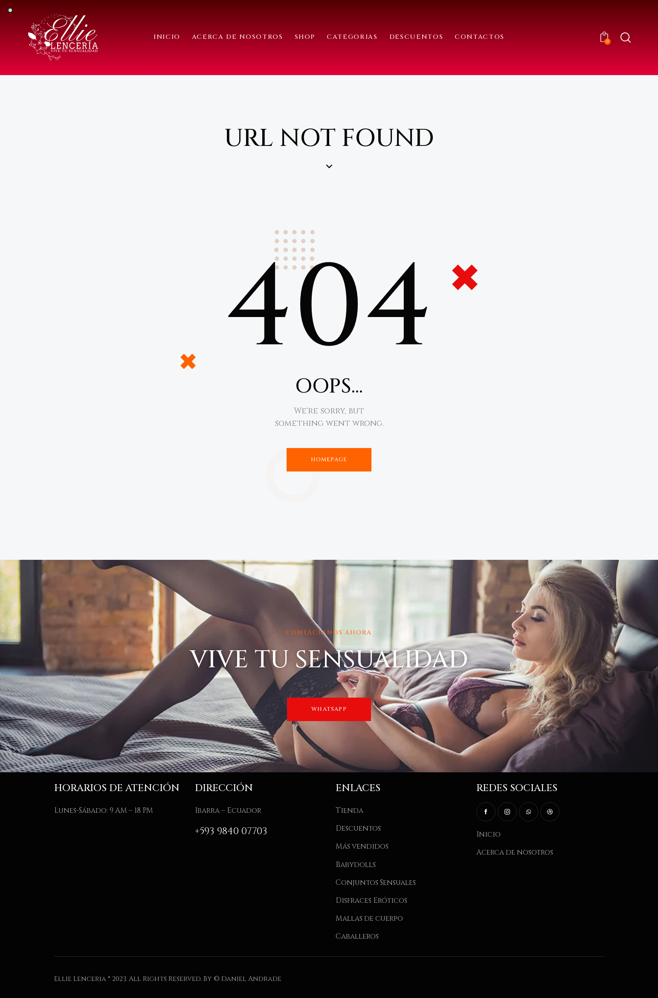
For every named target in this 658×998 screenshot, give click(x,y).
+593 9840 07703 (231, 831)
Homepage (329, 459)
